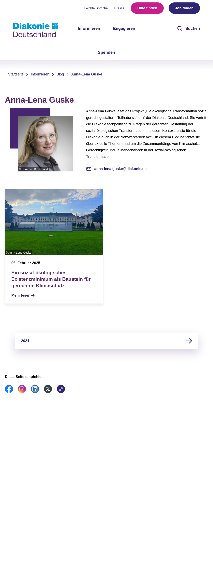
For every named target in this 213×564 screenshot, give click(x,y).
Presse (119, 8)
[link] (9, 392)
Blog (60, 74)
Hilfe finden (147, 8)
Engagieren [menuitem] (124, 28)
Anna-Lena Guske (86, 74)
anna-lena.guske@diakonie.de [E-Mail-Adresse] (116, 168)
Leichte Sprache (96, 8)
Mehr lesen (20, 295)
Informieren (40, 74)
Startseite (16, 74)
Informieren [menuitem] (89, 28)
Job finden (184, 8)
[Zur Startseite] (35, 30)
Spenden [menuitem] (106, 52)
